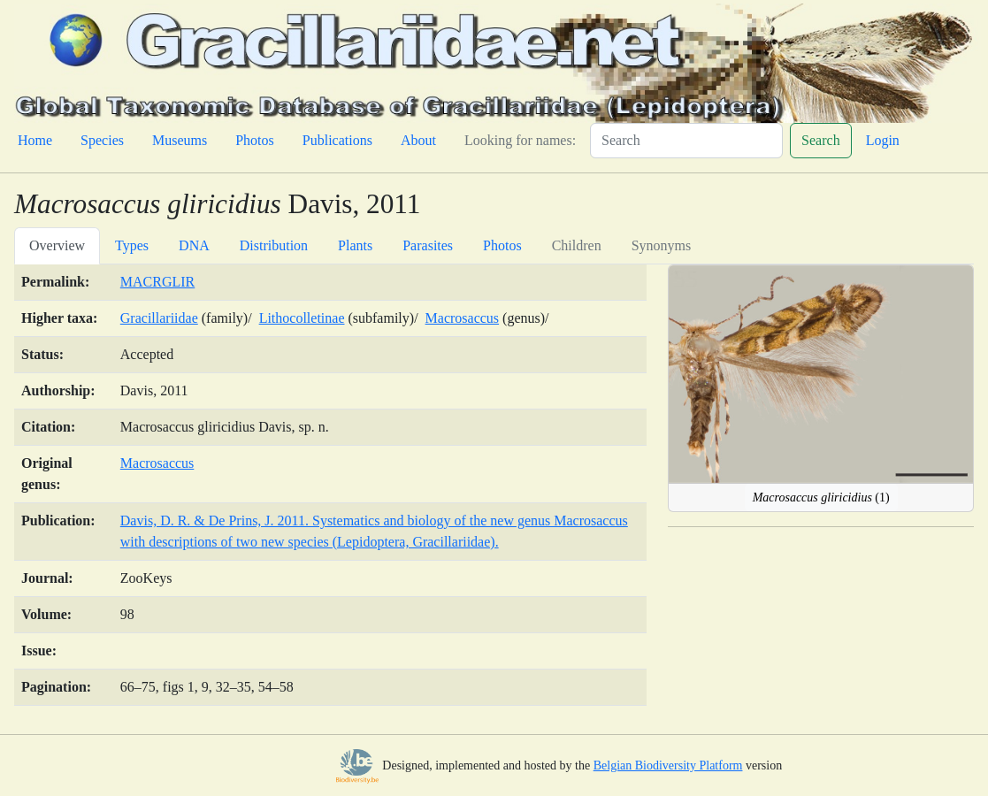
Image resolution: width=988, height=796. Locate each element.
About (418, 140)
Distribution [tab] (274, 245)
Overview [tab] (57, 245)
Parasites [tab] (427, 245)
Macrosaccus (462, 317)
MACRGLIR (157, 281)
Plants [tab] (355, 245)
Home (35, 140)
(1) (821, 497)
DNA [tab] (194, 245)
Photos (254, 140)
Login (883, 140)
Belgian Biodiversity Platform (668, 765)
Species (102, 140)
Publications (337, 140)
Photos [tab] (502, 245)
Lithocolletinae (302, 317)
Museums (179, 140)
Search (820, 140)
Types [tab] (132, 245)
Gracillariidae (159, 317)
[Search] (686, 140)
